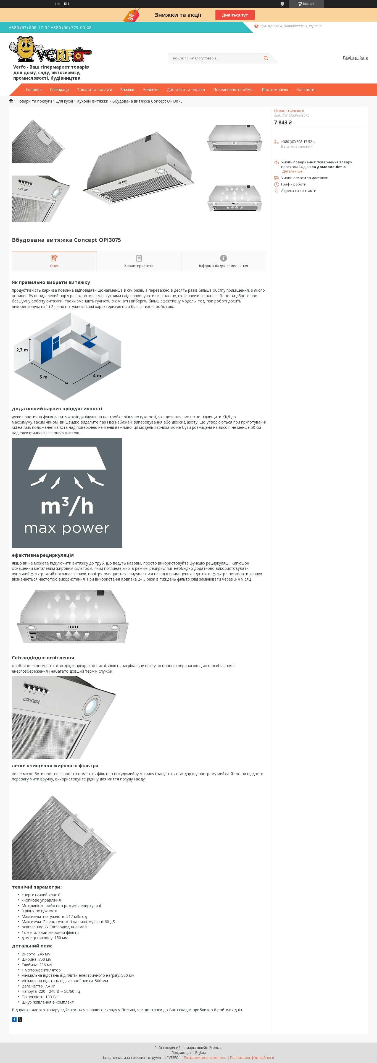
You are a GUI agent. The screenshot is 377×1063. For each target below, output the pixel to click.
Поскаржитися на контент (205, 1057)
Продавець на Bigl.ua (189, 1052)
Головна (34, 90)
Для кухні (64, 101)
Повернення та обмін (233, 90)
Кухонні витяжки (92, 101)
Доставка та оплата (186, 90)
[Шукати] (265, 58)
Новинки (151, 90)
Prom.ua (216, 1047)
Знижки (127, 90)
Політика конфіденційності (252, 1057)
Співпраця (59, 90)
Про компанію (275, 90)
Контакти (305, 90)
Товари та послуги (94, 90)
